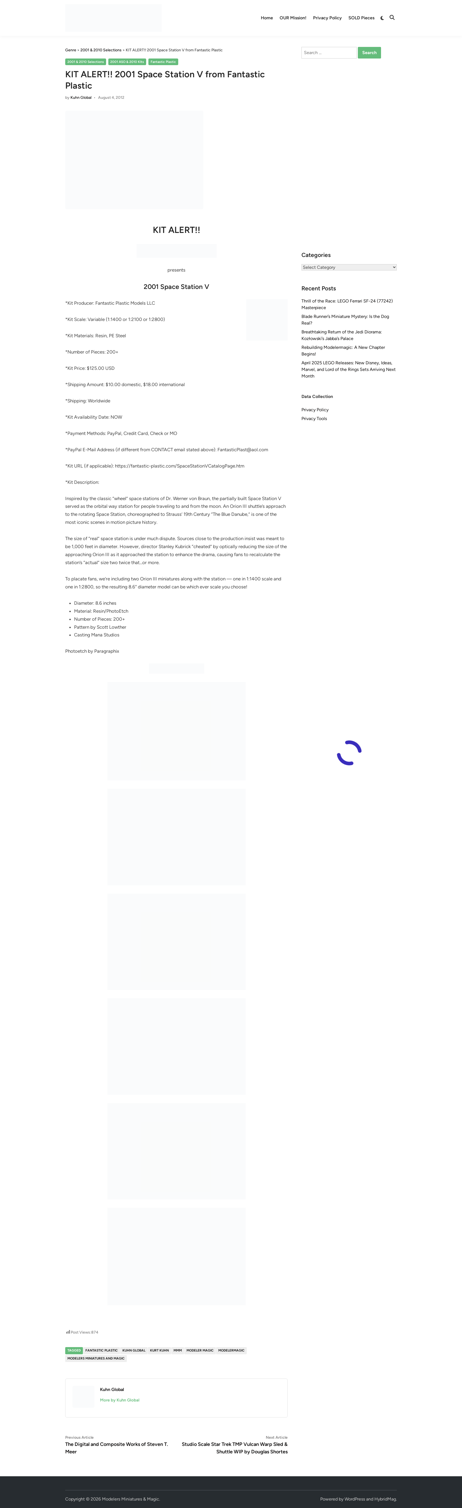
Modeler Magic (200, 1350)
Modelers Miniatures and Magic (96, 1358)
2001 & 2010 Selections (85, 62)
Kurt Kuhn (159, 1350)
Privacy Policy (327, 17)
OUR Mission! (293, 17)
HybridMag (385, 1499)
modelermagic (231, 1350)
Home (267, 17)
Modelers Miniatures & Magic (130, 1499)
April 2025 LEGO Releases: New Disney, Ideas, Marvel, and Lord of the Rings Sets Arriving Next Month (348, 369)
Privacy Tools (314, 418)
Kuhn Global (80, 97)
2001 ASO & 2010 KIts (127, 62)
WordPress (355, 1499)
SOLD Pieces (361, 17)
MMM (178, 1350)
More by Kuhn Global (120, 1400)
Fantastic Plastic (163, 62)
